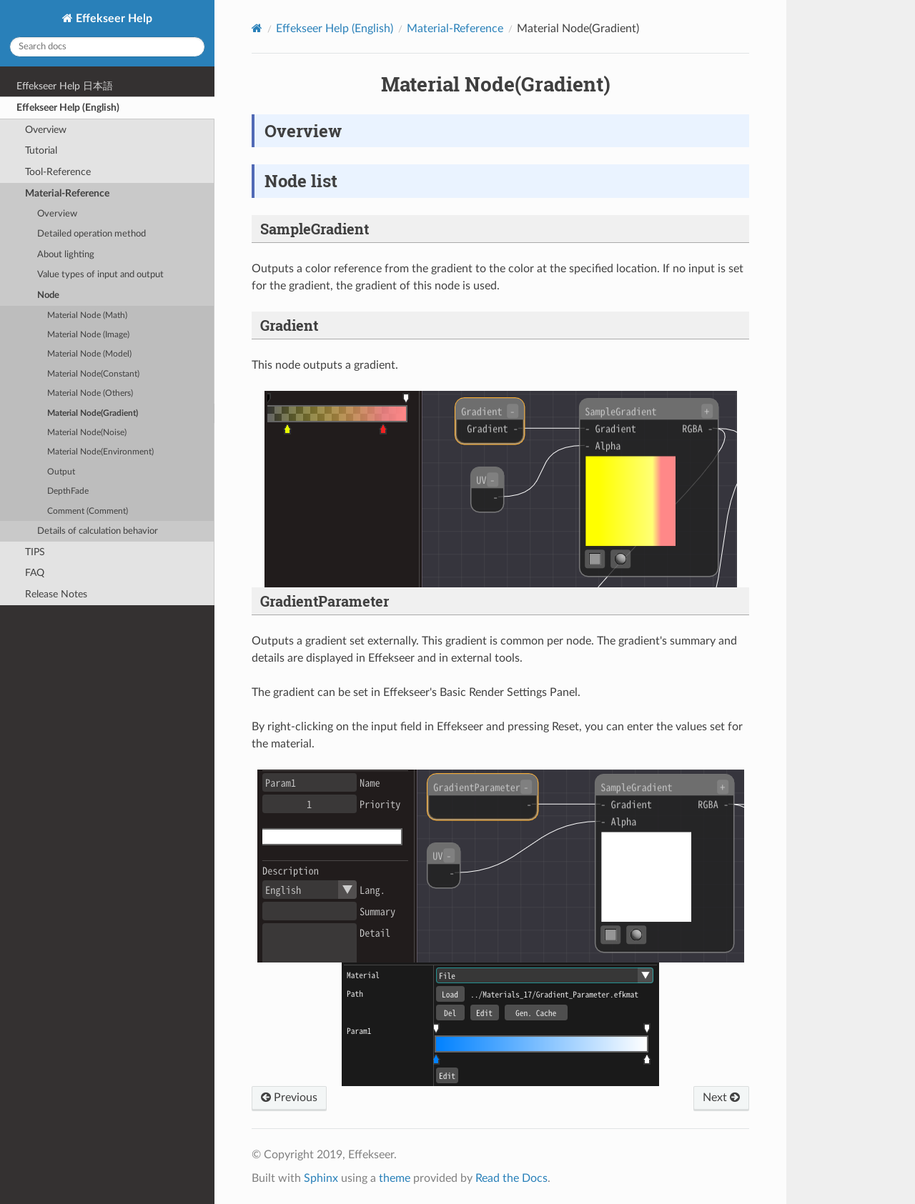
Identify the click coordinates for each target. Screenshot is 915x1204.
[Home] (257, 28)
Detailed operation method (91, 234)
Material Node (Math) (87, 315)
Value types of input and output (100, 274)
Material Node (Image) (88, 335)
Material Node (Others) (90, 393)
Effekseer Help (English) (67, 107)
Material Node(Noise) (87, 433)
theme (394, 1178)
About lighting (65, 254)
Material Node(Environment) (100, 452)
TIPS (35, 552)
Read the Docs (511, 1178)
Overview (45, 129)
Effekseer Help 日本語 (64, 86)
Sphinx (321, 1178)
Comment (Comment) (87, 511)
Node (48, 295)
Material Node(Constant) (93, 374)
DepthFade (68, 491)
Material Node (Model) (89, 354)
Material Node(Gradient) (92, 413)
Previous (289, 1097)
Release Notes (56, 594)
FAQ (34, 572)
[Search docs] (107, 46)
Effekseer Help (112, 18)
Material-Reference (67, 193)
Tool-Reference (58, 171)
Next (721, 1097)
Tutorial (41, 150)
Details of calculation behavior (97, 531)
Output (61, 472)
